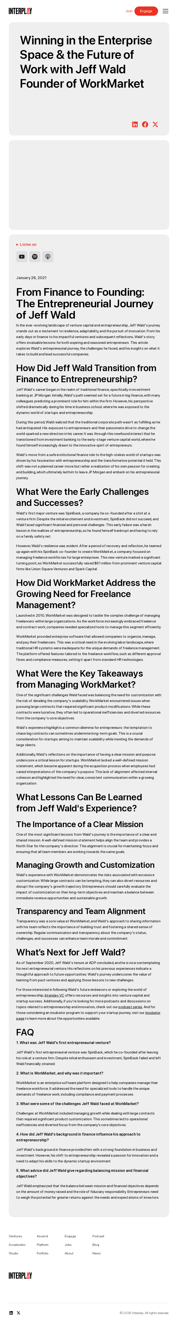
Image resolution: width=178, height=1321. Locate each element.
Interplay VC (54, 995)
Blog (95, 1245)
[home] (20, 11)
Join (129, 11)
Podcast (98, 1236)
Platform (43, 1245)
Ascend (42, 1236)
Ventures (15, 1236)
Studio (13, 1253)
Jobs (68, 1245)
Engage (146, 11)
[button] (164, 11)
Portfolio (43, 1253)
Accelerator (17, 1245)
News (96, 1253)
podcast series (130, 1007)
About (69, 1253)
